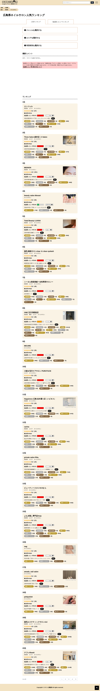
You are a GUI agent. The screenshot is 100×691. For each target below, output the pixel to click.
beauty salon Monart (32, 195)
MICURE (27, 346)
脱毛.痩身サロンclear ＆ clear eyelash (39, 251)
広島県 (6, 7)
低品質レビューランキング (61, 22)
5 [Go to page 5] (75, 679)
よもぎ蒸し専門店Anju (32, 516)
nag (25, 546)
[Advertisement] (50, 81)
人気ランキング (36, 21)
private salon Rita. (31, 457)
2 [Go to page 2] (65, 679)
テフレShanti (29, 653)
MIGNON (27, 168)
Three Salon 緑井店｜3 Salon (35, 137)
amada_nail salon (31, 572)
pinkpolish (28, 597)
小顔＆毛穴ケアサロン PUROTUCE (37, 371)
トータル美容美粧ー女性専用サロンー (38, 282)
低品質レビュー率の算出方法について (32, 67)
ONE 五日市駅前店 (31, 312)
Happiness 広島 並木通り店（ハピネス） (40, 399)
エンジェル (28, 106)
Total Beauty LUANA (32, 221)
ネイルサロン (14, 9)
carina (26, 427)
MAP (53, 118)
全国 (2, 7)
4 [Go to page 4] (72, 679)
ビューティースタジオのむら (35, 488)
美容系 (6, 9)
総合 (2, 9)
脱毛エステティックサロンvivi (35, 622)
